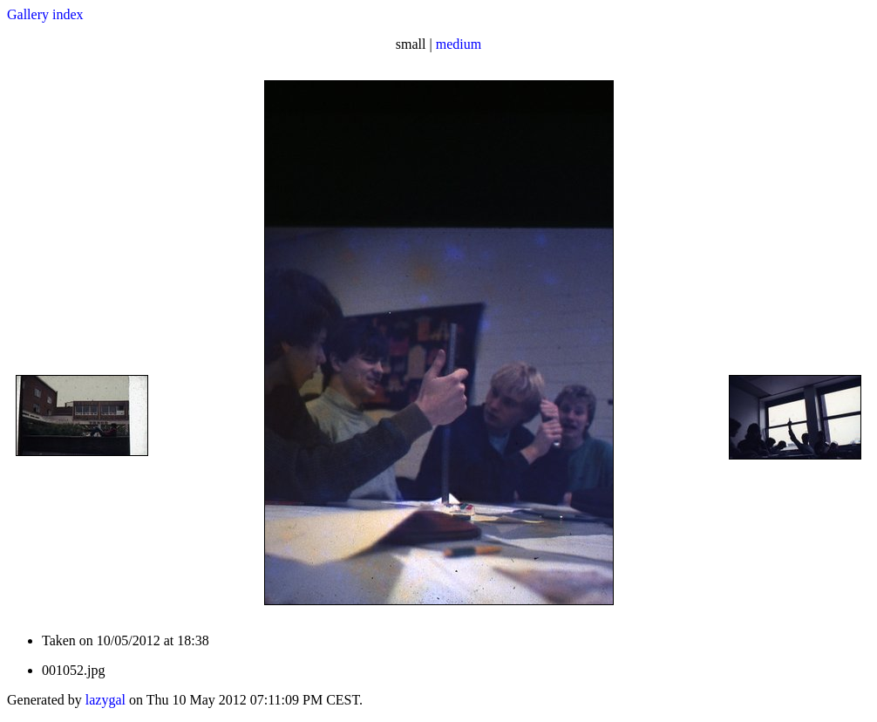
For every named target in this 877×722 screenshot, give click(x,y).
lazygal (105, 699)
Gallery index (45, 14)
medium (458, 44)
